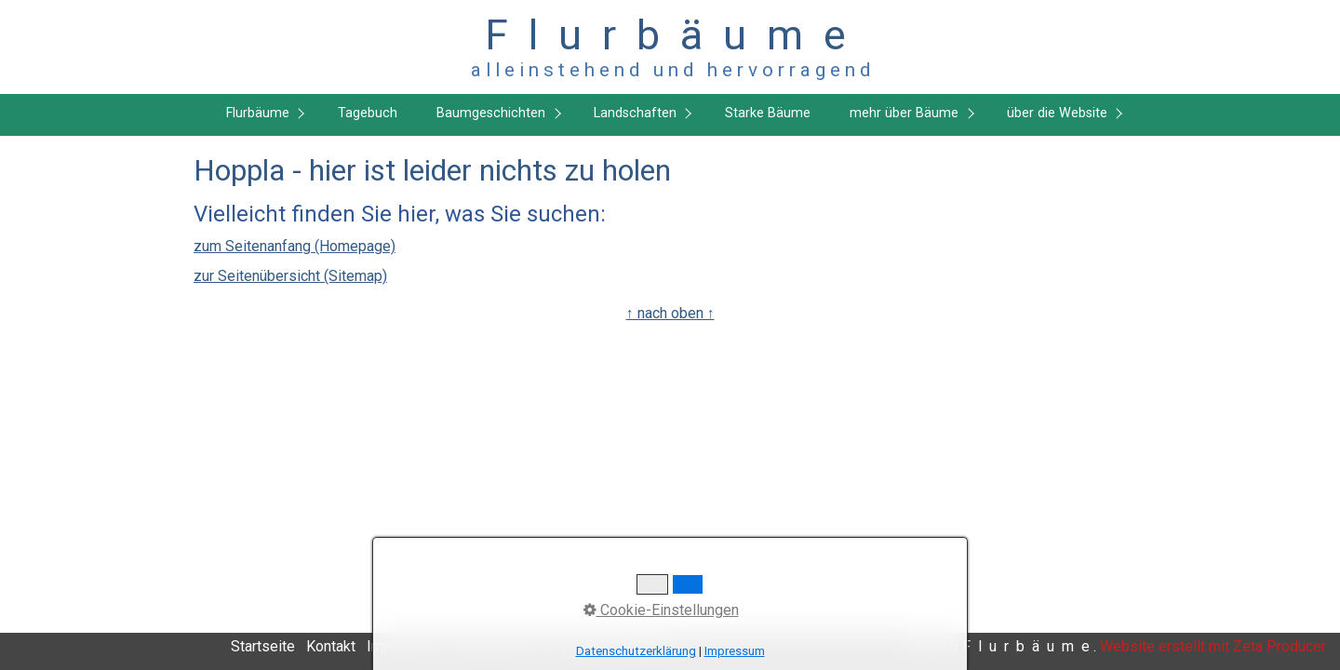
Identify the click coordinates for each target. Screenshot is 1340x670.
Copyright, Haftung (605, 646)
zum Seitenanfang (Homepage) (294, 246)
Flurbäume (257, 113)
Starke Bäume (768, 113)
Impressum (404, 646)
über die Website (1057, 113)
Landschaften (635, 113)
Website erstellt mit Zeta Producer (1213, 646)
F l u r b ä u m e (670, 35)
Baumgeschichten (490, 113)
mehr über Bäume (904, 113)
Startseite (263, 646)
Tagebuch (367, 113)
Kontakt (330, 646)
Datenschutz (493, 646)
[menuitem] (261, 115)
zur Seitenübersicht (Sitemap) (290, 276)
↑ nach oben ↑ (670, 313)
